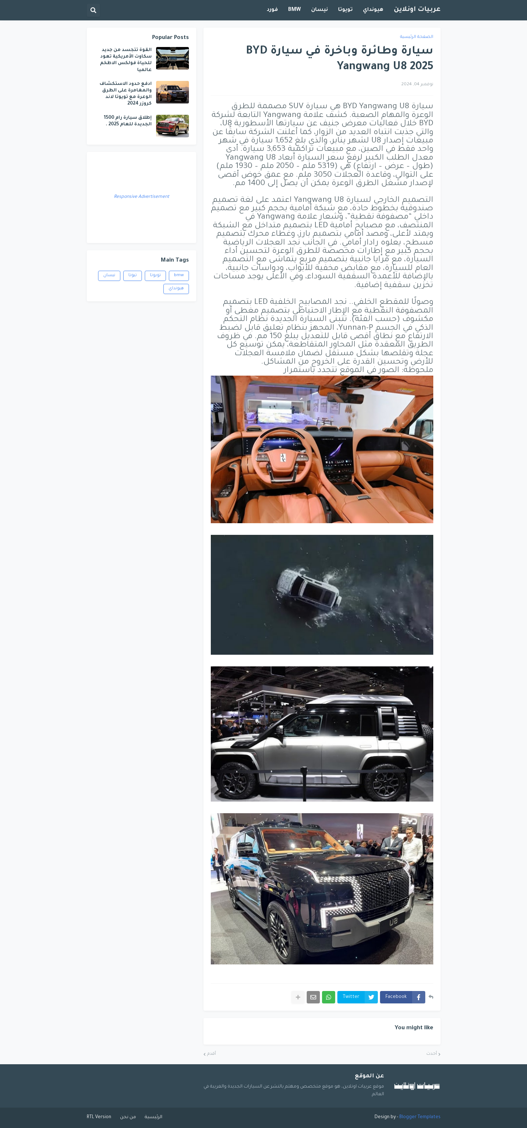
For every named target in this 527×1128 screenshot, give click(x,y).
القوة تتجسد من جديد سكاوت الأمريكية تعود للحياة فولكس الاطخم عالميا (126, 60)
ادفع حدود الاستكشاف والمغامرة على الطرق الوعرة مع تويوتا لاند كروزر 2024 (126, 94)
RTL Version (99, 1117)
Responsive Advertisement (141, 197)
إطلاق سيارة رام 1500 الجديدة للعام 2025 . (128, 121)
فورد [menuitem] (272, 10)
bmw (179, 275)
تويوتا (155, 275)
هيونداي (176, 288)
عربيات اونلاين (417, 9)
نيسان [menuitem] (319, 10)
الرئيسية (153, 1117)
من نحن (128, 1117)
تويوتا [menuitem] (345, 10)
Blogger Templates (420, 1117)
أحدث (431, 1054)
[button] (93, 10)
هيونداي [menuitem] (373, 10)
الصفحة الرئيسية (416, 37)
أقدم (211, 1054)
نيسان (109, 275)
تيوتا (132, 275)
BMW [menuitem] (294, 10)
